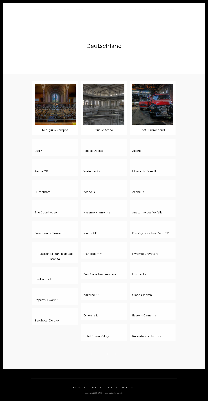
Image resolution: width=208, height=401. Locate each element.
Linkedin (111, 387)
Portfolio (82, 9)
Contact (171, 9)
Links (157, 9)
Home (36, 9)
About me (51, 9)
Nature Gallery (112, 9)
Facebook (79, 387)
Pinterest (128, 387)
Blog (67, 9)
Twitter (95, 387)
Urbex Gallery (138, 9)
